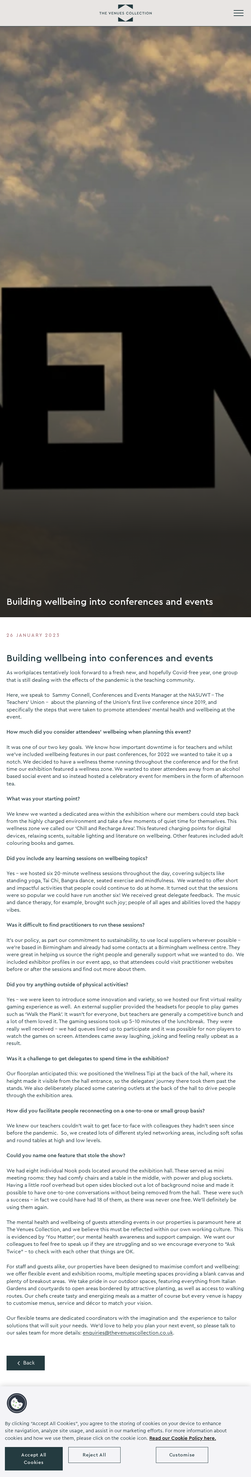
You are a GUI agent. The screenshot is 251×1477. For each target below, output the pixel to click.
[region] (125, 1431)
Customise (182, 1455)
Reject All (94, 1455)
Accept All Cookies (33, 1459)
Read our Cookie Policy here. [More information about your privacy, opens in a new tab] (182, 1438)
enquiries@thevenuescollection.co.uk (128, 1332)
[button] (17, 1403)
